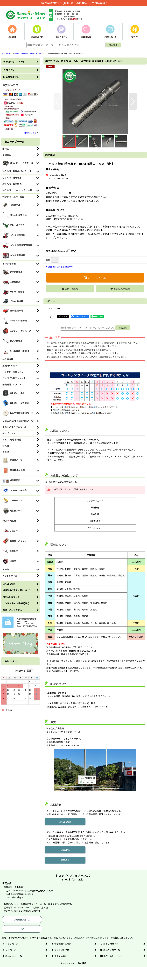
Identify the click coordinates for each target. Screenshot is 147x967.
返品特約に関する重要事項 (59, 266)
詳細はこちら (31, 132)
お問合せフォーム (22, 919)
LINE (22, 929)
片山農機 (82, 963)
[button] (57, 101)
